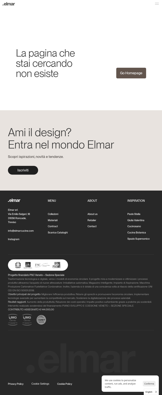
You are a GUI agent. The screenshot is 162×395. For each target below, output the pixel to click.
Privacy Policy (16, 383)
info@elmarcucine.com (21, 230)
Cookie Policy (64, 383)
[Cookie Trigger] (40, 383)
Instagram (13, 239)
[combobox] (151, 392)
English (148, 392)
